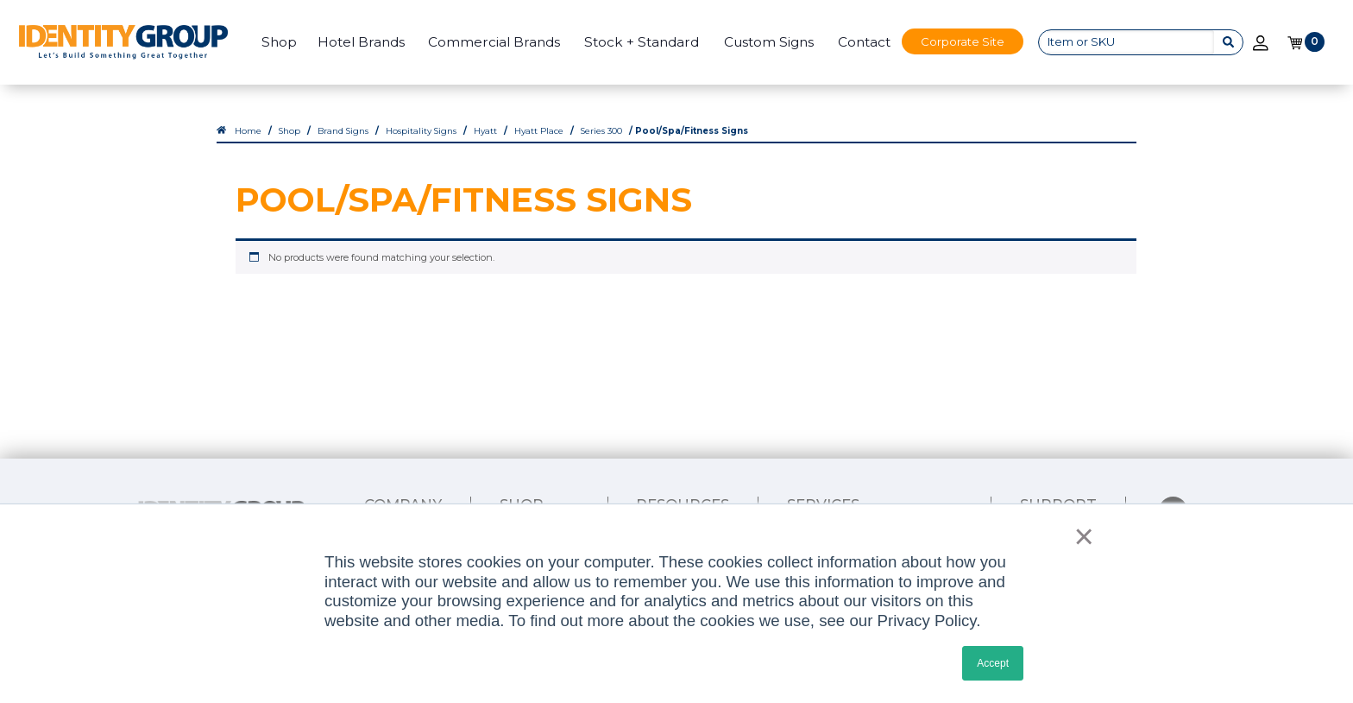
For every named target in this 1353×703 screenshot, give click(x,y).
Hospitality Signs (421, 130)
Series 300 (601, 130)
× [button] (1079, 536)
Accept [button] (993, 663)
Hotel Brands (361, 42)
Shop (279, 42)
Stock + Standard (641, 42)
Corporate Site (962, 41)
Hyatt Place (538, 130)
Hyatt (485, 130)
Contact (864, 42)
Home (248, 130)
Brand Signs (343, 130)
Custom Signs (769, 42)
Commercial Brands (494, 42)
